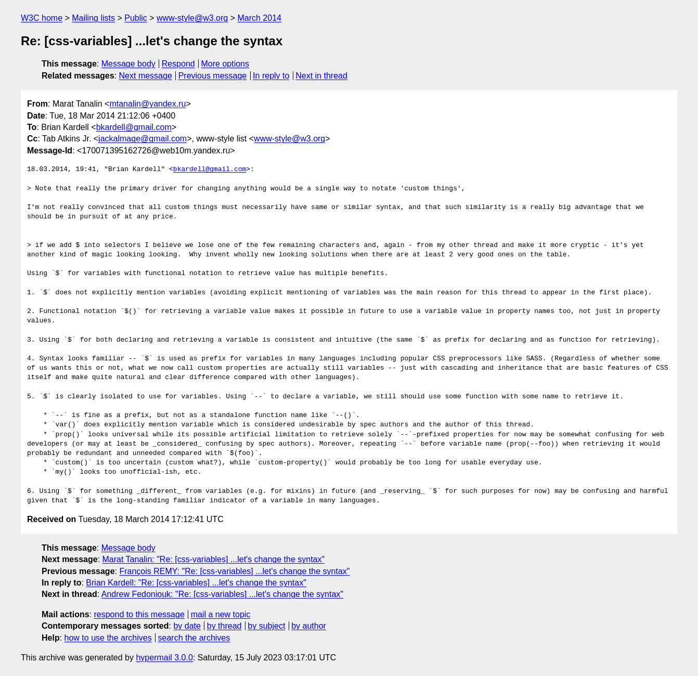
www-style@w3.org (192, 18)
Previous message (212, 75)
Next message (145, 75)
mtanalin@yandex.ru (147, 103)
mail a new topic (221, 614)
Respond (178, 63)
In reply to (271, 75)
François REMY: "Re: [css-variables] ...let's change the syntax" (234, 571)
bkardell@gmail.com (134, 127)
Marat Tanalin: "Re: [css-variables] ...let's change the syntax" (213, 559)
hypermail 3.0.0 (164, 657)
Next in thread (321, 75)
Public (135, 18)
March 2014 (259, 18)
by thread (224, 625)
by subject (266, 625)
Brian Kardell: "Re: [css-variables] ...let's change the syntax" (196, 582)
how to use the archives (108, 637)
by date (186, 625)
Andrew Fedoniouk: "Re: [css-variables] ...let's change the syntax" (222, 594)
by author (308, 625)
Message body (128, 63)
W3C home (41, 18)
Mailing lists (93, 18)
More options (225, 63)
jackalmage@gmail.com (142, 138)
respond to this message (139, 614)
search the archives (194, 637)
